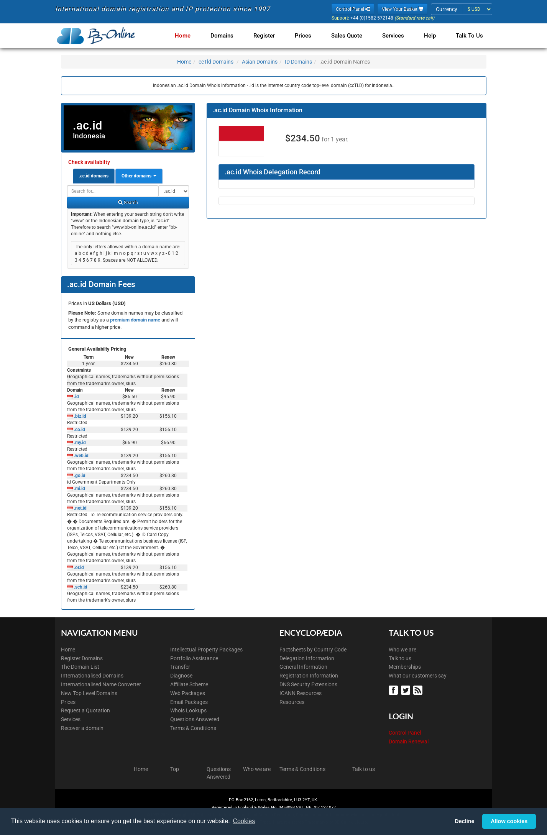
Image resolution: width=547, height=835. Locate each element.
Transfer (180, 667)
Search (128, 202)
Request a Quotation (85, 710)
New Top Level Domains (89, 693)
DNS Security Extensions (308, 684)
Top (174, 769)
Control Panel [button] (353, 9)
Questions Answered (194, 719)
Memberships (405, 667)
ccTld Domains (216, 62)
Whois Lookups (188, 710)
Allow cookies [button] (509, 821)
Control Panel (405, 733)
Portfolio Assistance (194, 658)
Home (193, 35)
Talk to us (400, 658)
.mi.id (79, 488)
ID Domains (298, 62)
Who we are (402, 649)
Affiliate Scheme (189, 684)
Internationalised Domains (92, 676)
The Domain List (80, 667)
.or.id (78, 567)
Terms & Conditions (193, 728)
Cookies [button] (244, 821)
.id (76, 396)
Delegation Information (306, 658)
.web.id (81, 455)
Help (431, 35)
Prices (309, 35)
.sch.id (80, 587)
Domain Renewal (409, 741)
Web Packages (187, 693)
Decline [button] (464, 821)
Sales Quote (351, 35)
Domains (231, 35)
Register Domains (82, 658)
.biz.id (79, 416)
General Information (303, 667)
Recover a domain (82, 728)
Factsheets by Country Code (313, 649)
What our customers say (418, 676)
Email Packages (189, 702)
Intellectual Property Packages (206, 649)
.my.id (79, 442)
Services (396, 35)
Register (272, 35)
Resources (291, 702)
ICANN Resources (300, 693)
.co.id (79, 429)
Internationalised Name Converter (101, 684)
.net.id (80, 508)
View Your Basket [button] (402, 9)
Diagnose (181, 676)
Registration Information (308, 676)
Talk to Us (469, 35)
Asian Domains (260, 62)
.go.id (79, 475)
